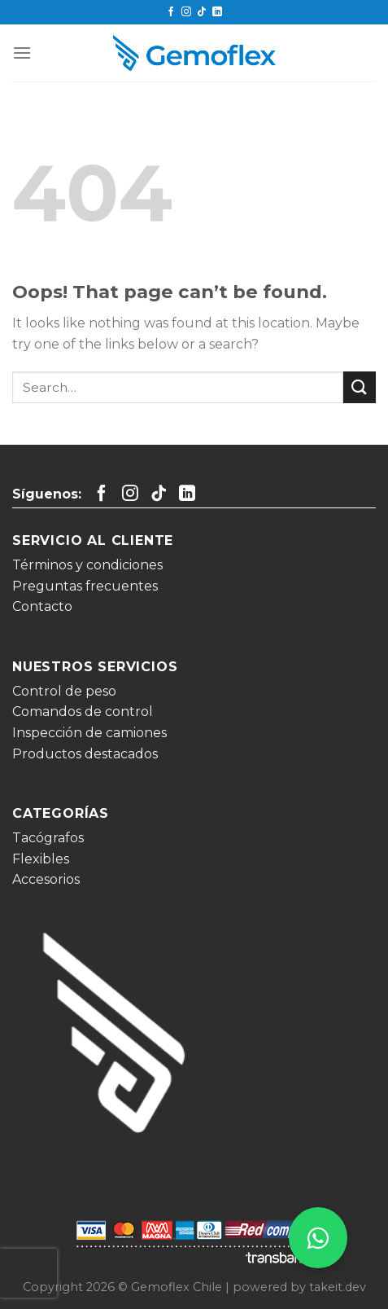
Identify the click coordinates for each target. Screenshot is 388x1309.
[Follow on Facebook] (171, 12)
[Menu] (22, 52)
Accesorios (46, 879)
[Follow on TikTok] (202, 12)
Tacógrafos (48, 838)
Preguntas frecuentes (85, 586)
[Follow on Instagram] (186, 12)
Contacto (42, 606)
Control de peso (64, 691)
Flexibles (40, 859)
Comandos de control (82, 711)
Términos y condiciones (87, 565)
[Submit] (359, 387)
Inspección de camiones (89, 732)
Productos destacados (85, 754)
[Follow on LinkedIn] (217, 12)
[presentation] (28, 1273)
